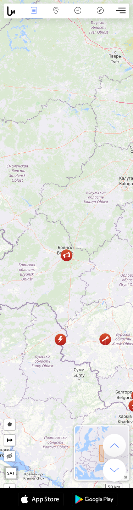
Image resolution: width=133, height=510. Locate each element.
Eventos (33, 11)
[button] (60, 339)
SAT (11, 473)
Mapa (56, 11)
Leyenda (100, 11)
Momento (78, 11)
